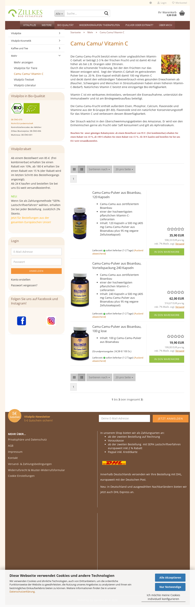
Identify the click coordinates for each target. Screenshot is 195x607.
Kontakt (13, 460)
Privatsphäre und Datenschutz (27, 441)
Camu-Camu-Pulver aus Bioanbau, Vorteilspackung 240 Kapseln (116, 267)
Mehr (14, 58)
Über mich (165, 25)
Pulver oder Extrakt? (139, 25)
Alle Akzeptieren (170, 577)
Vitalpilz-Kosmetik (21, 43)
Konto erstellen (20, 281)
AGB (10, 448)
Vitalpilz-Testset (24, 81)
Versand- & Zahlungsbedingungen (30, 466)
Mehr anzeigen (23, 64)
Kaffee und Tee (19, 50)
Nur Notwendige (170, 587)
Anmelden (36, 273)
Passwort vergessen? (24, 287)
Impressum (15, 454)
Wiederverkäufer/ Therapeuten (99, 25)
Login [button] (161, 2)
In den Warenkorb (166, 254)
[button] (151, 3)
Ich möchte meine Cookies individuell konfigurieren (163, 597)
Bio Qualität (65, 25)
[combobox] (99, 171)
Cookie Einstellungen (21, 478)
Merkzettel (179, 2)
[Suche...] (59, 13)
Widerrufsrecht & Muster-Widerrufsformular (36, 472)
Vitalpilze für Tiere (25, 70)
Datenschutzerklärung (22, 591)
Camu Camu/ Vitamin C (28, 76)
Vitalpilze (29, 25)
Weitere (47, 25)
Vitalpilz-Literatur (25, 87)
